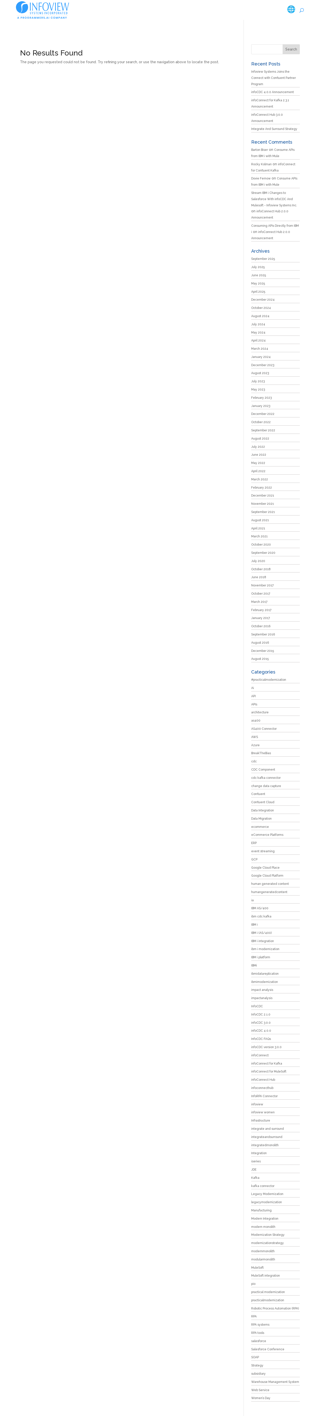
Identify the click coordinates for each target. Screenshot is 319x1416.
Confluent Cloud (262, 802)
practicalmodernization (267, 1300)
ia (252, 900)
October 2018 (261, 569)
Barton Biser (259, 150)
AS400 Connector (264, 729)
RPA (254, 1316)
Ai (252, 688)
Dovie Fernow (261, 178)
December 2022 (262, 414)
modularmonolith (263, 1259)
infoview (257, 1104)
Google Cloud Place (265, 867)
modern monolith (263, 1227)
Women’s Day (260, 1398)
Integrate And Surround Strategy (274, 129)
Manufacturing (261, 1210)
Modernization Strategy (268, 1235)
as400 (255, 720)
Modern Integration (264, 1218)
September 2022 (263, 430)
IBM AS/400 (259, 908)
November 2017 (262, 585)
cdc (254, 761)
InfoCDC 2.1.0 (260, 1014)
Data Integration (262, 810)
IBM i (254, 924)
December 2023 (262, 365)
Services (155, 10)
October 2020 (261, 544)
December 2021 (262, 495)
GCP (254, 859)
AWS (254, 737)
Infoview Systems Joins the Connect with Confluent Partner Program (273, 78)
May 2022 (258, 463)
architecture (260, 712)
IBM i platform (260, 957)
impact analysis (262, 990)
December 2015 (262, 651)
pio (253, 1284)
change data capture (266, 786)
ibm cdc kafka (261, 916)
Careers (260, 10)
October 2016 (260, 626)
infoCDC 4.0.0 (261, 1030)
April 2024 (258, 340)
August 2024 (260, 316)
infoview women (263, 1112)
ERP (254, 843)
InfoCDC (257, 1006)
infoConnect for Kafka (266, 1063)
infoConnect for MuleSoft (268, 1071)
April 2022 (258, 471)
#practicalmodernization (268, 679)
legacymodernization (266, 1202)
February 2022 (261, 487)
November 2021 (262, 504)
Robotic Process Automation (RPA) (275, 1308)
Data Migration (261, 818)
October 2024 (261, 308)
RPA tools (257, 1333)
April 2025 (258, 291)
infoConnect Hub (263, 1079)
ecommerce (260, 827)
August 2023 (260, 373)
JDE (253, 1169)
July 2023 (258, 381)
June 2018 (258, 577)
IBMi (254, 965)
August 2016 (260, 642)
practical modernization (268, 1292)
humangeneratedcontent (269, 892)
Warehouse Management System (275, 1382)
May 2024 (258, 332)
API (253, 696)
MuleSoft (257, 1267)
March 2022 (259, 479)
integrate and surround (267, 1129)
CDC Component (263, 769)
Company (127, 10)
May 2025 (258, 283)
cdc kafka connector (266, 778)
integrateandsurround (266, 1137)
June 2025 (258, 275)
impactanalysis (261, 998)
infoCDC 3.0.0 (261, 1022)
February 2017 (261, 610)
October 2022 (261, 422)
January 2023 (260, 406)
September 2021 (263, 512)
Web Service (260, 1390)
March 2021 (259, 536)
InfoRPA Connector (264, 1096)
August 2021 (260, 520)
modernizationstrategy (267, 1243)
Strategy (257, 1365)
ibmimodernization (264, 982)
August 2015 (260, 659)
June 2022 (258, 454)
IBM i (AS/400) (261, 933)
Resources (232, 10)
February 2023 (261, 397)
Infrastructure (260, 1120)
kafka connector (262, 1186)
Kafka (255, 1178)
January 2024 (261, 357)
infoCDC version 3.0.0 (266, 1047)
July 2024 (258, 324)
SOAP (255, 1357)
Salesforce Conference (267, 1349)
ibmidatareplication (265, 973)
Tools (207, 10)
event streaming (263, 851)
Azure (255, 745)
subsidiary (258, 1373)
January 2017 (260, 618)
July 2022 (258, 447)
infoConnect (260, 1055)
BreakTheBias (261, 753)
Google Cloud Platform (267, 875)
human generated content (270, 884)
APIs (254, 704)
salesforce (258, 1341)
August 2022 (260, 438)
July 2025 (258, 267)
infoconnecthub (262, 1088)
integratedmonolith (265, 1145)
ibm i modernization (265, 949)
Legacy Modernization (267, 1194)
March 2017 (259, 602)
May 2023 (258, 389)
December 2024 (263, 299)
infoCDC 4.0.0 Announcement (272, 92)
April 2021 (258, 528)
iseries (256, 1161)
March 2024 (259, 348)
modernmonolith (263, 1251)
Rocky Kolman (261, 164)
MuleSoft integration (265, 1275)
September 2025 (263, 259)
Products (182, 10)
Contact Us (284, 10)
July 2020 (258, 561)
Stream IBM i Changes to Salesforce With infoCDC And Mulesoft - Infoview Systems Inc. (274, 199)
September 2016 (263, 634)
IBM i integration (262, 941)
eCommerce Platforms (267, 835)
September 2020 (263, 553)
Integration (259, 1153)
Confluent (258, 794)
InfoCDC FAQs (261, 1039)
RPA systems (260, 1324)
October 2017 (260, 593)
